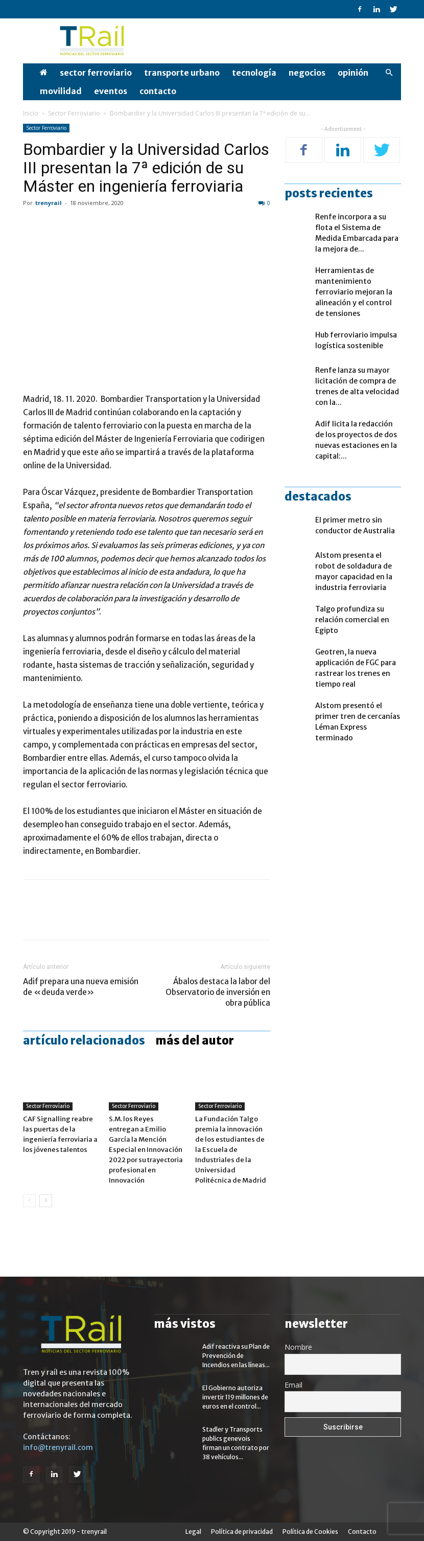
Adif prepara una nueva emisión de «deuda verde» (80, 987)
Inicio (30, 113)
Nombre (298, 1347)
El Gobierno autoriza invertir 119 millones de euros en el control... (235, 1397)
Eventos (110, 91)
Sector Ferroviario (96, 72)
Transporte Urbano (182, 72)
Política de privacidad (242, 1531)
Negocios (307, 72)
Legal (193, 1531)
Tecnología (254, 72)
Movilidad (61, 91)
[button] (388, 73)
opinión (353, 72)
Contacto (157, 91)
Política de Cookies (310, 1531)
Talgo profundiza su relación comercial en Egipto (352, 619)
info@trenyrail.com (58, 1447)
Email (293, 1385)
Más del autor (194, 1040)
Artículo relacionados (84, 1040)
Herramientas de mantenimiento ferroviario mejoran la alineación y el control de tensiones (353, 292)
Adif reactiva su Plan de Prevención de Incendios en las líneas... (236, 1356)
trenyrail (48, 203)
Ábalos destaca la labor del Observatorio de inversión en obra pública (218, 992)
